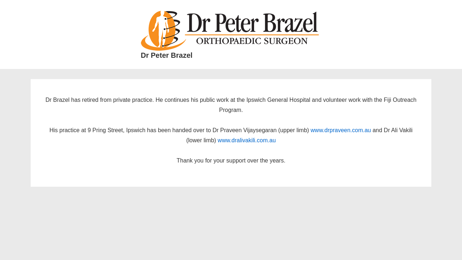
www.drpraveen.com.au (341, 130)
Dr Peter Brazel (166, 55)
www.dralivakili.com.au (247, 140)
